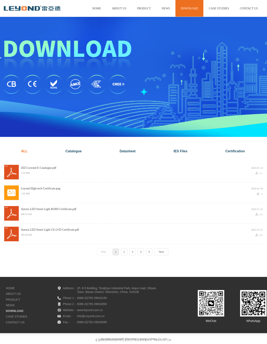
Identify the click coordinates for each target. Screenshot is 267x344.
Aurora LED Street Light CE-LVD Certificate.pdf (50, 229)
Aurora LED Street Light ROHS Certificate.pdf (48, 209)
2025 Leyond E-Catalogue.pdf (38, 167)
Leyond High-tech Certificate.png (40, 188)
